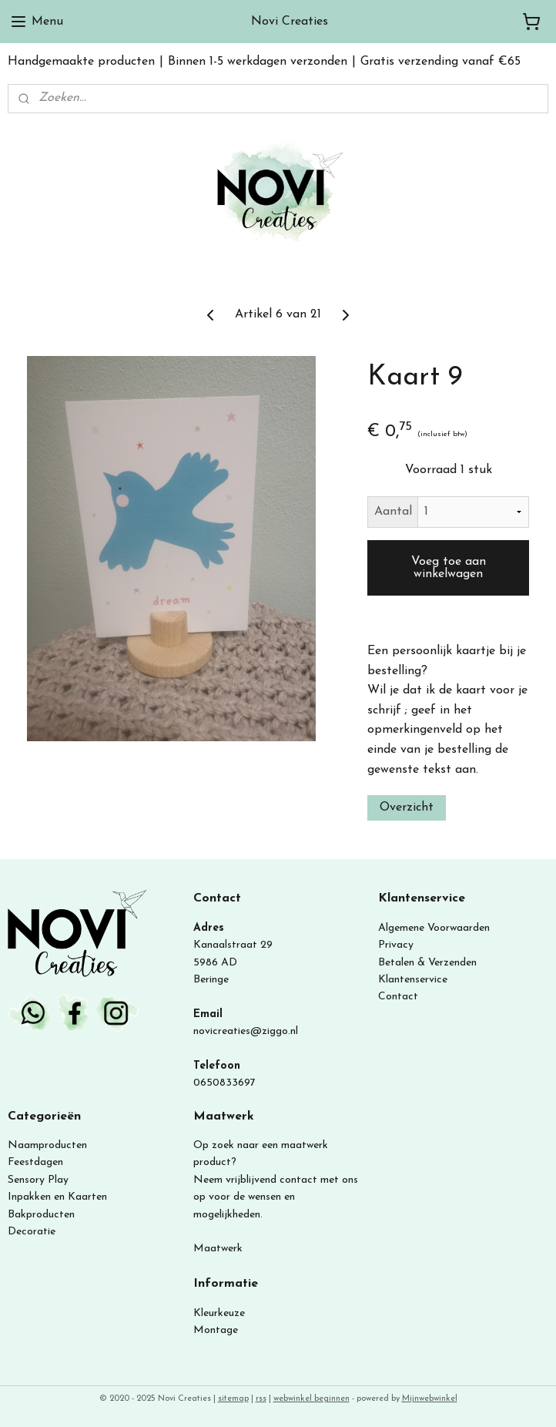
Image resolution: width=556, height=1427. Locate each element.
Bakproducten (41, 1215)
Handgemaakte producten (81, 61)
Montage (215, 1330)
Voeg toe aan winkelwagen (448, 568)
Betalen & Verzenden (427, 963)
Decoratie (31, 1231)
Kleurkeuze (219, 1313)
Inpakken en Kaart (52, 1197)
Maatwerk (218, 1248)
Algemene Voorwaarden (434, 928)
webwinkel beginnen (311, 1399)
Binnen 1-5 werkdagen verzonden (257, 61)
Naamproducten (47, 1145)
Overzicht (407, 807)
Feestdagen (35, 1162)
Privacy (396, 945)
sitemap (233, 1399)
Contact (398, 996)
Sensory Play (38, 1180)
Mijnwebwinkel (429, 1399)
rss (261, 1399)
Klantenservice (412, 979)
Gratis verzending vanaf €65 (440, 61)
